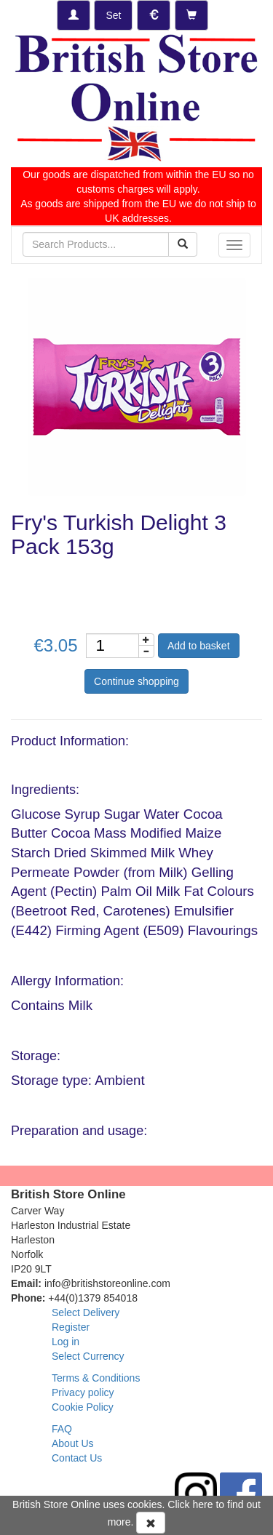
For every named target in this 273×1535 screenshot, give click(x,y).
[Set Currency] (153, 15)
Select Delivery (85, 1312)
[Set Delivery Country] (113, 15)
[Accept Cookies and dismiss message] (150, 1523)
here (203, 1504)
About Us (73, 1443)
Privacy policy (83, 1392)
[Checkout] (191, 15)
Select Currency (88, 1356)
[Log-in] (73, 15)
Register (71, 1327)
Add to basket (198, 646)
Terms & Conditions (96, 1378)
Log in (65, 1341)
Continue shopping (136, 681)
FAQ (62, 1429)
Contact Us (77, 1458)
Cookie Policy (83, 1407)
